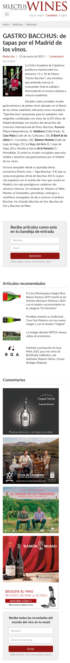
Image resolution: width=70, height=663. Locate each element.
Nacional (31, 24)
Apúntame (35, 255)
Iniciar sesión (36, 15)
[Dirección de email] (31, 640)
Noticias (17, 24)
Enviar (30, 648)
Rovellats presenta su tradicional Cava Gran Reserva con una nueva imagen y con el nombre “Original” (46, 320)
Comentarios (56, 56)
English (63, 15)
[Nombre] (31, 631)
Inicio (6, 24)
